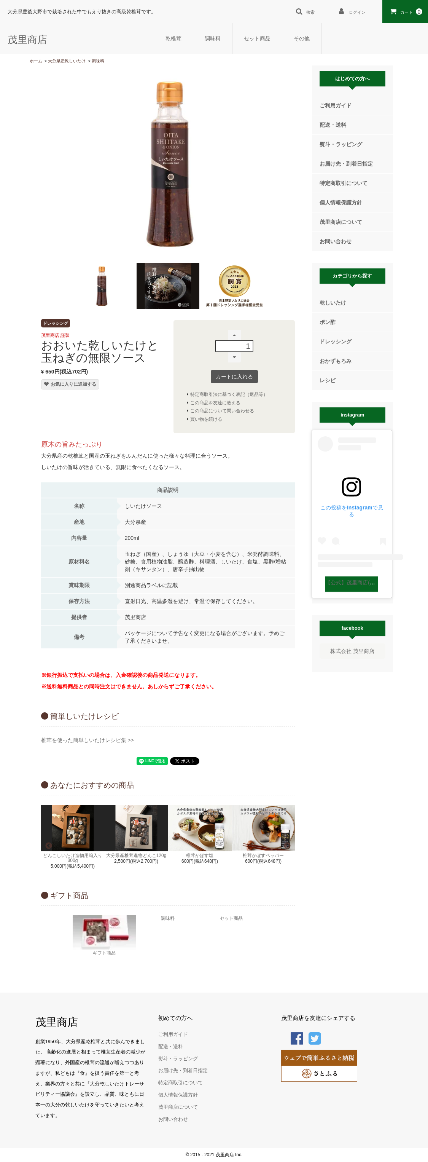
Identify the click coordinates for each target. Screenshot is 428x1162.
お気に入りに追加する (70, 384)
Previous (49, 846)
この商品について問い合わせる (222, 410)
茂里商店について (341, 222)
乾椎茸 (173, 38)
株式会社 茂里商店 (352, 651)
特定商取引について (344, 183)
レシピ (328, 380)
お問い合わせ (336, 241)
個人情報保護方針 (341, 203)
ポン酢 (328, 322)
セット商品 (257, 38)
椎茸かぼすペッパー (263, 855)
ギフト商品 (104, 935)
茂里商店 (27, 39)
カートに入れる (234, 377)
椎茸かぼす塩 (199, 855)
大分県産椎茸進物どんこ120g (136, 855)
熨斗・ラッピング (341, 144)
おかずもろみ (336, 361)
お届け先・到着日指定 (346, 164)
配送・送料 (333, 125)
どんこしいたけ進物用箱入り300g (72, 858)
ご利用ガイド (336, 105)
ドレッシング (336, 341)
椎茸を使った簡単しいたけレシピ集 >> (87, 740)
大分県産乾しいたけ (67, 61)
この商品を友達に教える (215, 402)
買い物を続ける (206, 419)
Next (287, 846)
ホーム (36, 61)
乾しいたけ (333, 303)
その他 (302, 38)
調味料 (213, 38)
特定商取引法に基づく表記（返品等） (229, 394)
